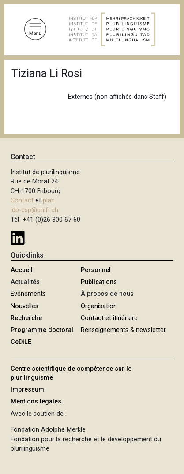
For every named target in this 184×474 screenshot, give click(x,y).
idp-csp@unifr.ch (34, 210)
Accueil (22, 270)
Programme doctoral (42, 330)
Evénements (28, 294)
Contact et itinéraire (109, 318)
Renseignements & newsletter (123, 330)
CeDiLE (21, 342)
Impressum (27, 389)
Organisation (99, 306)
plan (49, 200)
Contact (22, 200)
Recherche (26, 318)
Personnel (96, 270)
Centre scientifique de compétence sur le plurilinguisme (71, 373)
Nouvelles (24, 306)
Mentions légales (36, 401)
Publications (99, 282)
